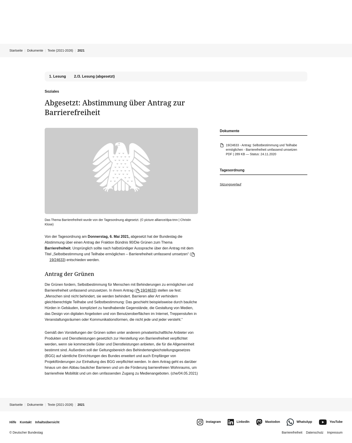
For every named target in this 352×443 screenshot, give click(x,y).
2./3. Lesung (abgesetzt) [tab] (94, 76)
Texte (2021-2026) (60, 50)
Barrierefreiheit (292, 432)
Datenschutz (314, 432)
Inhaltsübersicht (47, 422)
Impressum (335, 432)
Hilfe (12, 422)
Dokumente (35, 50)
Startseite (16, 50)
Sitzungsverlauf (230, 184)
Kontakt (25, 422)
